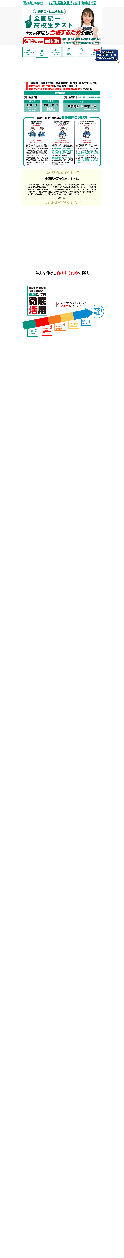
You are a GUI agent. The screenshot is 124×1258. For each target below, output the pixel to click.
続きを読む (62, 198)
